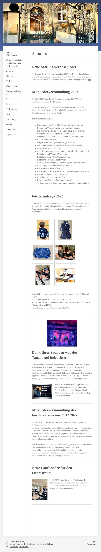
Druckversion (12, 542)
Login (93, 542)
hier (89, 80)
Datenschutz (23, 547)
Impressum (14, 547)
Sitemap (23, 542)
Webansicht (91, 544)
